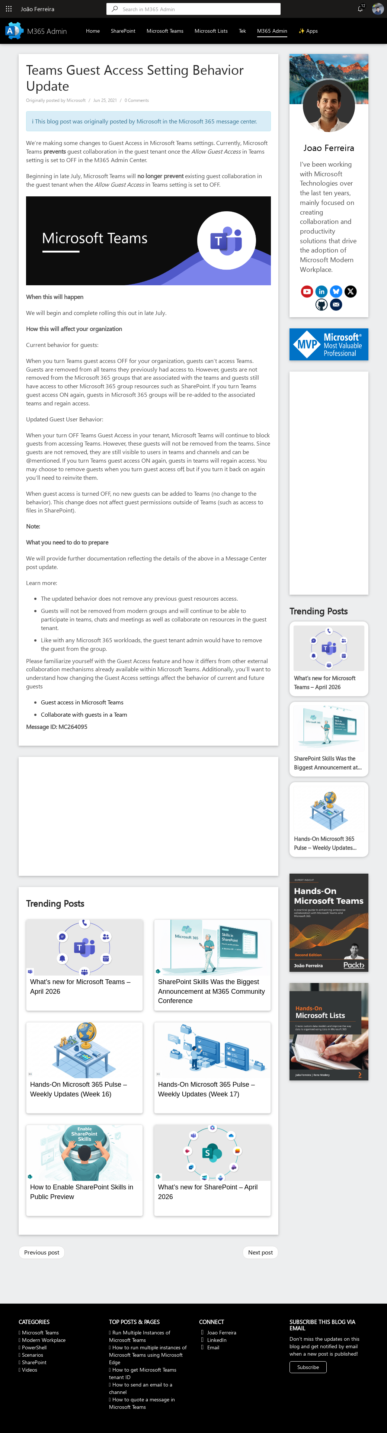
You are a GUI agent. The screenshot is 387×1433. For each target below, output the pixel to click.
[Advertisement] (148, 816)
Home (93, 30)
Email (209, 1347)
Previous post (41, 1252)
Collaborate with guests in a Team (84, 714)
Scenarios (31, 1354)
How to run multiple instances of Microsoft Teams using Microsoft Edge (147, 1355)
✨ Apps (308, 30)
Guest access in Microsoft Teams (82, 702)
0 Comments (137, 100)
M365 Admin (273, 30)
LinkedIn (213, 1339)
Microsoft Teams (165, 30)
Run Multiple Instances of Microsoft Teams (139, 1336)
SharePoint (123, 30)
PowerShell (33, 1347)
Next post (260, 1252)
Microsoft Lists (211, 30)
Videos (28, 1369)
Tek (242, 30)
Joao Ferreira (329, 147)
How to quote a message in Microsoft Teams (142, 1403)
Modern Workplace (42, 1339)
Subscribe (308, 1367)
